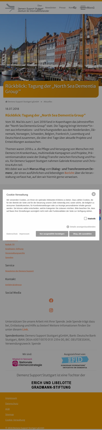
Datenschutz (12, 234)
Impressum (24, 234)
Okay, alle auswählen (82, 234)
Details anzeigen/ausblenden (82, 227)
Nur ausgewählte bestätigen (52, 234)
